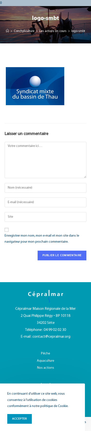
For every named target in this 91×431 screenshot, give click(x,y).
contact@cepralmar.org (51, 336)
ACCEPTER (19, 418)
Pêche (45, 353)
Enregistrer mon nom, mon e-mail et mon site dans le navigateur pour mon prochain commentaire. (42, 238)
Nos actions (45, 367)
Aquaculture (45, 360)
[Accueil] (7, 31)
